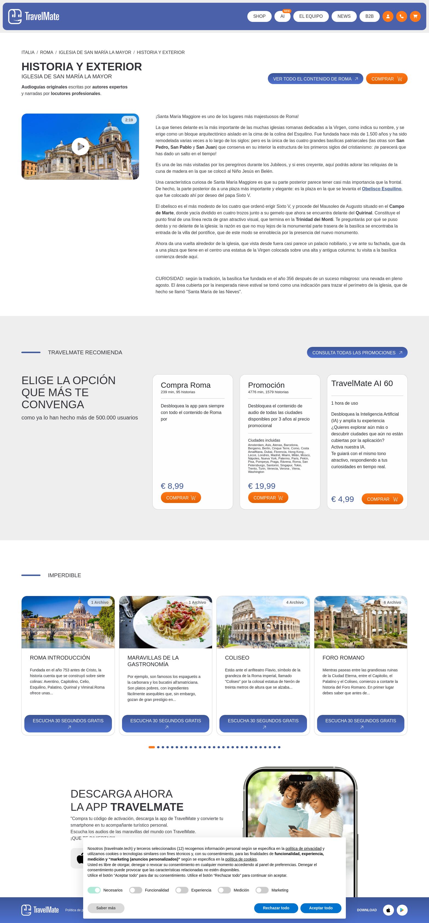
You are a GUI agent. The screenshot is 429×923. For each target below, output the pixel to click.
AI (285, 15)
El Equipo (311, 16)
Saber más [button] (106, 908)
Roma (46, 52)
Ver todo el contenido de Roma (316, 79)
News (344, 16)
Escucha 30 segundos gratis (68, 724)
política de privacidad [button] (304, 848)
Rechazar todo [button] (276, 908)
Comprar (387, 79)
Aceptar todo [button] (321, 908)
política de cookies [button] (241, 859)
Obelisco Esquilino (381, 188)
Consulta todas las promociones (357, 352)
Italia (27, 52)
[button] (152, 747)
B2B (370, 16)
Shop (259, 16)
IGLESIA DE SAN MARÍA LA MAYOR (95, 52)
